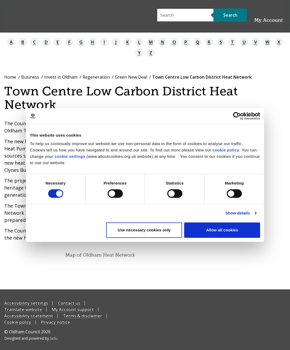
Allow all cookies (222, 230)
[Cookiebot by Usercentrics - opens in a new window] (237, 116)
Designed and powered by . (31, 338)
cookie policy (225, 150)
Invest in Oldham (61, 77)
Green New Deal (131, 77)
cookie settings (70, 156)
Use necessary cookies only (144, 230)
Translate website (23, 309)
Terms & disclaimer (82, 316)
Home (10, 77)
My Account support (73, 309)
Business (30, 77)
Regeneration (96, 77)
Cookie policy (17, 322)
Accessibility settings (26, 303)
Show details (237, 213)
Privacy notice (55, 322)
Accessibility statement (28, 316)
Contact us (69, 303)
